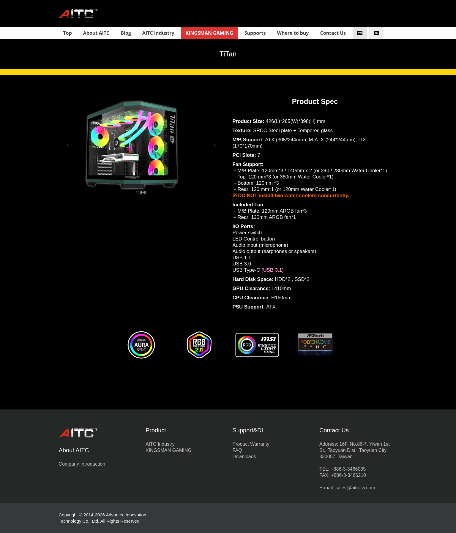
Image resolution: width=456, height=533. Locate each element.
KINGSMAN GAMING (169, 450)
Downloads (244, 456)
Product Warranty (251, 444)
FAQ (237, 450)
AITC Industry (160, 444)
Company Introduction (82, 463)
